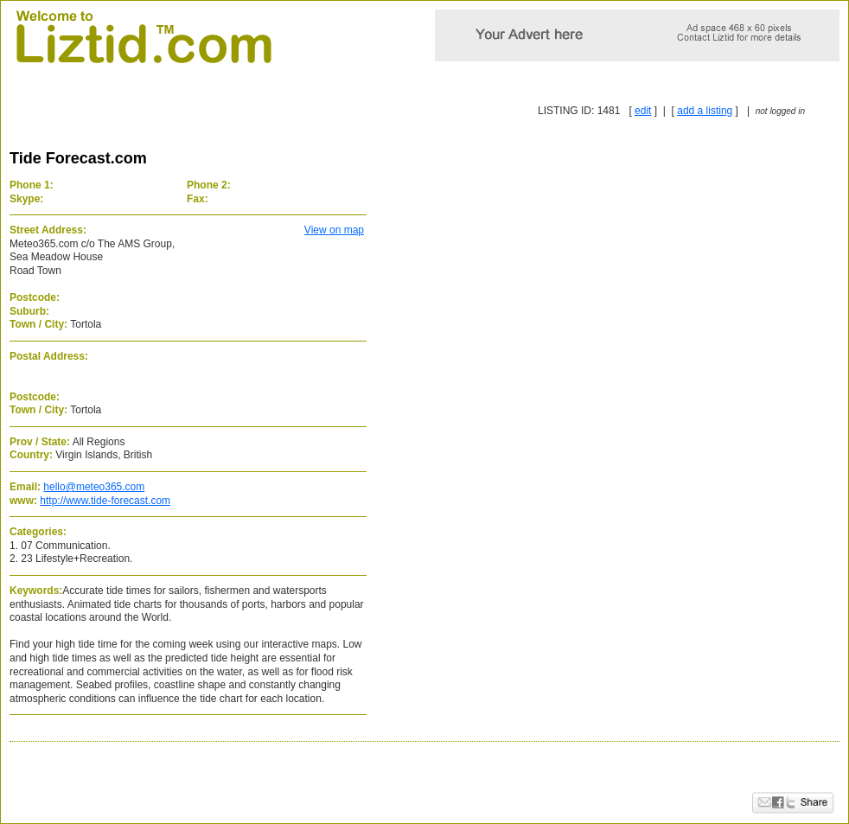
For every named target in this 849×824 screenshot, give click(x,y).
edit (643, 111)
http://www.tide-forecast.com (105, 501)
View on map (334, 230)
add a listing (704, 111)
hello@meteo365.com (93, 487)
